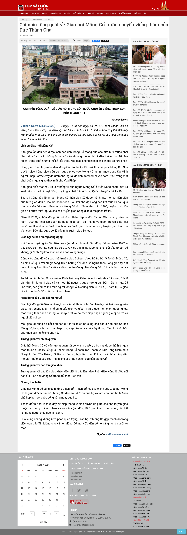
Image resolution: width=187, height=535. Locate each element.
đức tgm (137, 13)
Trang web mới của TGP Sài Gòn (86, 468)
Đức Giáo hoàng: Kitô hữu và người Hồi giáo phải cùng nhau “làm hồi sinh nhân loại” (149, 69)
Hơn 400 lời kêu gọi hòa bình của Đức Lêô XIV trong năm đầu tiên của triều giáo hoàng (149, 154)
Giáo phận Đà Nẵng (141, 507)
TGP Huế (137, 501)
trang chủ (23, 13)
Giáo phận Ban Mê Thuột (143, 504)
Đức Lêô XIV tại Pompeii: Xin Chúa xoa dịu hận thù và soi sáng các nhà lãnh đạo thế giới (149, 144)
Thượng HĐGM (125, 13)
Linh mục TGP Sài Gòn (80, 459)
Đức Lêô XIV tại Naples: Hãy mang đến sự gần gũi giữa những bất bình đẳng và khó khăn (149, 133)
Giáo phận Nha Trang (141, 510)
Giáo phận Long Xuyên (142, 478)
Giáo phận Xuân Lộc (141, 494)
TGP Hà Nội (138, 523)
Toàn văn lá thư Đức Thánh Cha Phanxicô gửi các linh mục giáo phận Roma (149, 215)
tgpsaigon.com (77, 476)
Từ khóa (78, 41)
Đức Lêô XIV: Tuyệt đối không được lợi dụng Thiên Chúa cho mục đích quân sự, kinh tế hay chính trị (149, 112)
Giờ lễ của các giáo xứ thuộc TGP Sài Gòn (91, 463)
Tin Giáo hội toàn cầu (41, 20)
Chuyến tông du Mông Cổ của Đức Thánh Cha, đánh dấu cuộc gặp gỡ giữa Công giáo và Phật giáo (149, 236)
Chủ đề (44, 41)
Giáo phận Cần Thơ (141, 471)
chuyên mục (56, 13)
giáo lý (45, 13)
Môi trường (111, 13)
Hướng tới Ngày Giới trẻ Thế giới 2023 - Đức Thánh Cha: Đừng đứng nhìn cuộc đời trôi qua (149, 225)
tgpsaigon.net (76, 473)
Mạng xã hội (76, 484)
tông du (86, 41)
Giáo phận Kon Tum (141, 514)
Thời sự (24, 20)
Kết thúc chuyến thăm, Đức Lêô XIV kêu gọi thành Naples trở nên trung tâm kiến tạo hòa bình (149, 123)
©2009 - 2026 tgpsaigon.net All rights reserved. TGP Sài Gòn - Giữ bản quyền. (93, 532)
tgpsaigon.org (76, 479)
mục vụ (100, 13)
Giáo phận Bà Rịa (140, 468)
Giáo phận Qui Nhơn (141, 517)
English (155, 9)
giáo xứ (91, 13)
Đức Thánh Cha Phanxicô (58, 41)
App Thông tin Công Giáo (82, 495)
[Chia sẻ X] (105, 41)
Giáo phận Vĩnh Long (141, 491)
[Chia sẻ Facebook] (96, 41)
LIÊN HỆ (73, 510)
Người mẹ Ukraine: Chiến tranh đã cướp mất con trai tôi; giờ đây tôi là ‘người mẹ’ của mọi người (149, 78)
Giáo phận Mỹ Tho (140, 481)
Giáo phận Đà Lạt (140, 475)
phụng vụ (35, 13)
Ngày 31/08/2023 (30, 41)
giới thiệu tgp (79, 13)
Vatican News (28, 36)
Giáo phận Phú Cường (142, 488)
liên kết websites (141, 457)
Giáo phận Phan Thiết (142, 484)
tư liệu (67, 13)
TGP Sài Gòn (138, 465)
